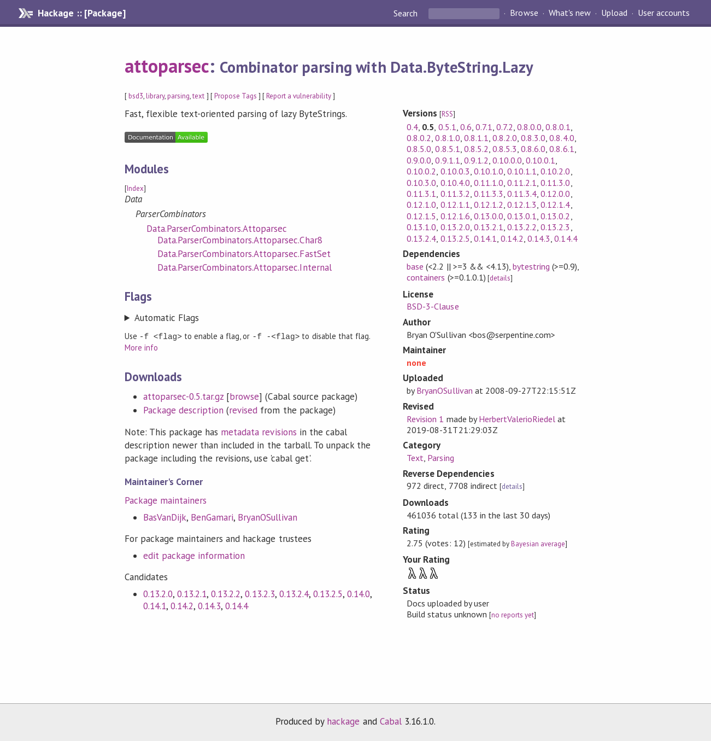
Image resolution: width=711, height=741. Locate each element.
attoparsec (167, 66)
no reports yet (512, 615)
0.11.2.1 (522, 182)
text (198, 96)
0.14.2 (182, 605)
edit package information (194, 555)
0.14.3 (209, 605)
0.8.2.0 (504, 137)
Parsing (440, 457)
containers (426, 277)
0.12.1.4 (555, 204)
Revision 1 (425, 418)
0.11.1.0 (488, 182)
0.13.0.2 (555, 216)
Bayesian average (538, 544)
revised (243, 410)
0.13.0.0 (488, 216)
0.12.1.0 (421, 204)
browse (244, 396)
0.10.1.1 (522, 171)
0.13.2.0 (158, 593)
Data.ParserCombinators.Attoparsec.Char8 (239, 240)
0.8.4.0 (561, 137)
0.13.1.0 (421, 226)
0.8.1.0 (447, 137)
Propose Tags (235, 96)
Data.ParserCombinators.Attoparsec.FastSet (244, 254)
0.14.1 (154, 605)
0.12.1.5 (421, 216)
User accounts (664, 13)
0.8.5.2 (476, 148)
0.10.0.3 (455, 171)
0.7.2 (504, 126)
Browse (524, 13)
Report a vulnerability (298, 96)
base (415, 266)
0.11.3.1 (421, 193)
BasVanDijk (164, 517)
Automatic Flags (166, 318)
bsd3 (135, 96)
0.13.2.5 (328, 593)
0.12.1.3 (522, 204)
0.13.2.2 (225, 593)
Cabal (391, 721)
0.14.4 (236, 605)
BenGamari (212, 517)
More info (141, 347)
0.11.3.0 (555, 182)
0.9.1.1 (447, 160)
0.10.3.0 (421, 182)
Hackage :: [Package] (81, 13)
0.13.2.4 (294, 593)
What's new (570, 13)
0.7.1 (483, 126)
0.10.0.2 (421, 171)
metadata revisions (258, 431)
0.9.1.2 (476, 160)
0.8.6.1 (561, 148)
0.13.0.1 (522, 216)
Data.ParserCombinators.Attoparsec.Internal (244, 267)
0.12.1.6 (455, 216)
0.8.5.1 (447, 148)
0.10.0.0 (507, 160)
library (155, 96)
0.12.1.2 (488, 204)
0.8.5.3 (504, 148)
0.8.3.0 (533, 137)
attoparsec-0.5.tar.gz (183, 396)
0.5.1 (447, 126)
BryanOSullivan (267, 517)
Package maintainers (166, 500)
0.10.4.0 (455, 182)
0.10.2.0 (555, 171)
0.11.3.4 (522, 193)
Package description (183, 410)
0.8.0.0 (529, 126)
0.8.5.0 (419, 148)
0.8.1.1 (476, 137)
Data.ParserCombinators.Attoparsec (216, 229)
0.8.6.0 (533, 148)
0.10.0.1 (540, 160)
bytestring (531, 266)
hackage (343, 721)
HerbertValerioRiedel (517, 418)
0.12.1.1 (455, 204)
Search (406, 13)
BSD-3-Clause (433, 306)
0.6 (466, 126)
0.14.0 (358, 593)
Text (415, 457)
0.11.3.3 (488, 193)
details (500, 278)
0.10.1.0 (488, 171)
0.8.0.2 (419, 137)
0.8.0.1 (557, 126)
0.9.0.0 (419, 160)
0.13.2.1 (192, 593)
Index (135, 188)
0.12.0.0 (555, 193)
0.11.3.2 (455, 193)
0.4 (412, 126)
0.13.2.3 (259, 593)
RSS (447, 114)
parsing (178, 96)
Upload (614, 13)
